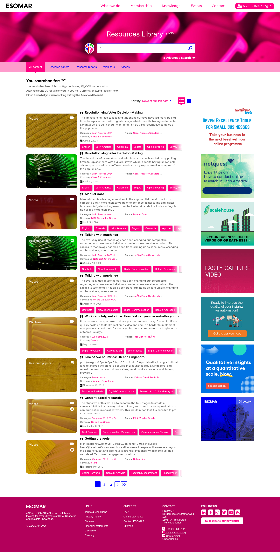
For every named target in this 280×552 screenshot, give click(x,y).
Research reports (86, 67)
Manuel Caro (94, 194)
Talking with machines (101, 235)
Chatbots (87, 269)
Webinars (109, 67)
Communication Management (119, 432)
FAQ (126, 511)
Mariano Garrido (165, 296)
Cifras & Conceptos (101, 136)
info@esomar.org (174, 532)
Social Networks (91, 473)
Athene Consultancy (104, 381)
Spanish (100, 228)
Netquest (98, 258)
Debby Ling (139, 459)
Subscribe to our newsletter (222, 520)
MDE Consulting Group (103, 218)
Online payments (133, 516)
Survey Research (179, 146)
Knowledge (171, 6)
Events (196, 6)
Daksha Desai (141, 377)
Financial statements (96, 525)
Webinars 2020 (100, 336)
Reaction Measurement (144, 473)
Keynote (166, 228)
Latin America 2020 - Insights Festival (111, 255)
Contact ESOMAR (133, 521)
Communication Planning (155, 432)
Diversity (89, 535)
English (86, 146)
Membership (141, 6)
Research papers (58, 67)
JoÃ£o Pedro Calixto (144, 255)
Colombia (122, 146)
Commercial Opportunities (171, 537)
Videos (125, 67)
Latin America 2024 (102, 133)
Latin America (103, 146)
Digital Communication (136, 269)
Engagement (170, 473)
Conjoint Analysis (115, 473)
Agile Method (114, 350)
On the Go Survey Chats (117, 258)
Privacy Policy (93, 516)
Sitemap (128, 525)
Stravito (95, 340)
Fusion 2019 (98, 377)
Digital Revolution (91, 350)
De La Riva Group (100, 422)
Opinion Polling (155, 146)
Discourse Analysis (92, 391)
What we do (110, 6)
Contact (218, 6)
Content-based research (103, 398)
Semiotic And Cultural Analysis (156, 391)
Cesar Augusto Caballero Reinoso (151, 133)
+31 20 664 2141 (174, 529)
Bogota (137, 146)
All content (35, 67)
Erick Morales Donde (144, 418)
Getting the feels (97, 439)
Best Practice (135, 350)
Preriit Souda (156, 377)
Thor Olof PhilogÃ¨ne (144, 336)
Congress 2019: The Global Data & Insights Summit (119, 418)
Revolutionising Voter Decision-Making (114, 113)
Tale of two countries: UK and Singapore (115, 357)
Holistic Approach (165, 269)
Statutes (89, 521)
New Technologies (108, 269)
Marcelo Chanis (165, 255)
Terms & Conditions (96, 511)
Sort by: (136, 101)
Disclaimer (91, 530)
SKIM (94, 462)
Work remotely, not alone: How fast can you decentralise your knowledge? (140, 316)
